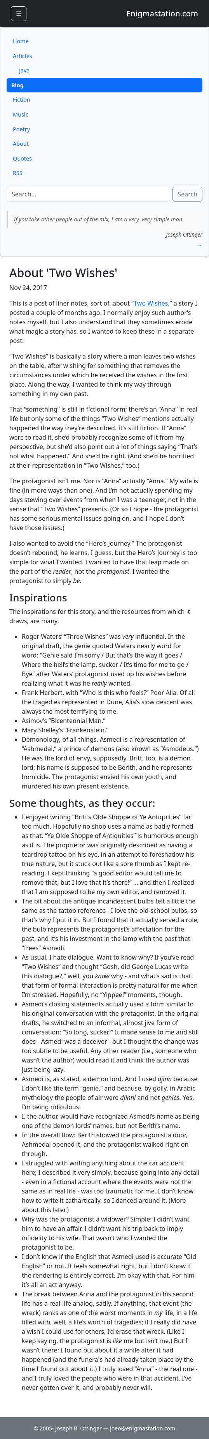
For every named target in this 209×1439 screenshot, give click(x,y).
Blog (17, 85)
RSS (18, 173)
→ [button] (199, 245)
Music (20, 114)
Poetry (21, 129)
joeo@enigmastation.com (142, 1428)
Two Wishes (151, 303)
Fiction (21, 99)
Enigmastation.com (162, 13)
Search (187, 194)
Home (21, 41)
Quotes (22, 158)
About (21, 143)
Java (24, 70)
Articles (22, 56)
